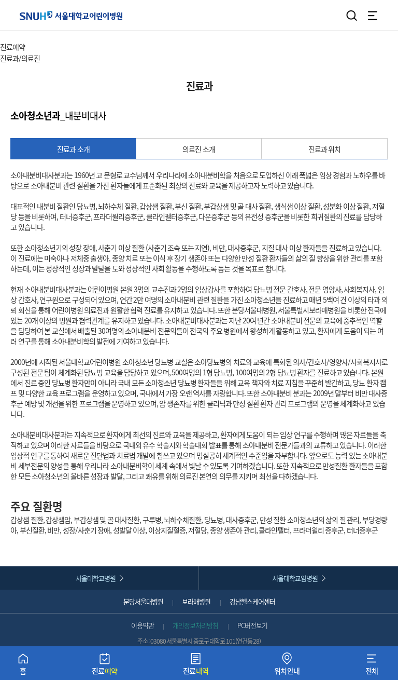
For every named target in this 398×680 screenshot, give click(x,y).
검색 (352, 15)
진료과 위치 (324, 149)
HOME (9, 36)
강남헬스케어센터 (252, 601)
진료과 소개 (73, 149)
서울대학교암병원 (295, 578)
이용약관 (142, 625)
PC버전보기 (252, 625)
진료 (105, 666)
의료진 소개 (198, 149)
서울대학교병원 (96, 578)
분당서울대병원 (143, 601)
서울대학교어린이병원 (71, 15)
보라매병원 (196, 601)
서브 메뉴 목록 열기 (69, 59)
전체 (371, 666)
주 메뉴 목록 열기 (51, 48)
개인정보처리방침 (195, 625)
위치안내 (287, 666)
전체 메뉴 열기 (372, 15)
